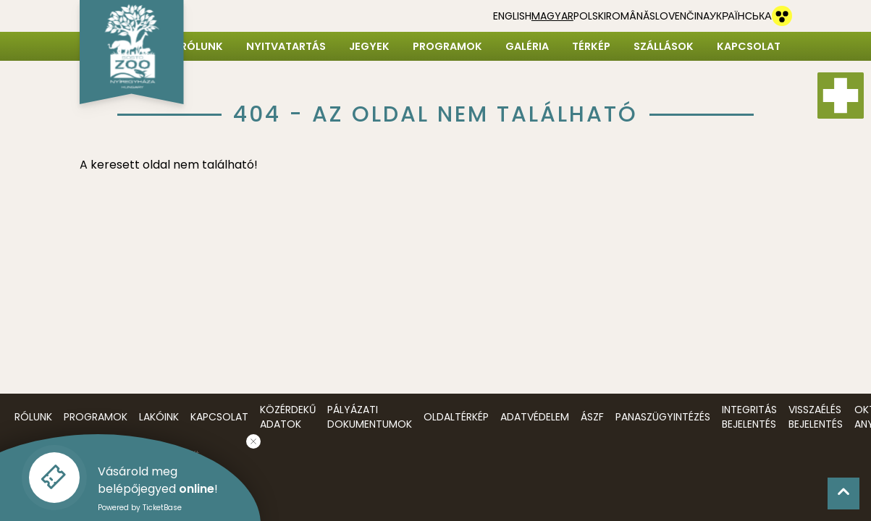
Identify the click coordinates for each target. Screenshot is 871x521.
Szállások (664, 46)
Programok (447, 46)
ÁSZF (592, 417)
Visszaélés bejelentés (815, 416)
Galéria (527, 46)
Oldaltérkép (456, 417)
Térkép (591, 46)
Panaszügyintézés (662, 417)
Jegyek (369, 46)
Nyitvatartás (286, 46)
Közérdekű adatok (288, 416)
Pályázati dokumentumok (369, 416)
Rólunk (201, 46)
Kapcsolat (748, 46)
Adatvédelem (534, 417)
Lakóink (159, 417)
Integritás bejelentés (749, 416)
